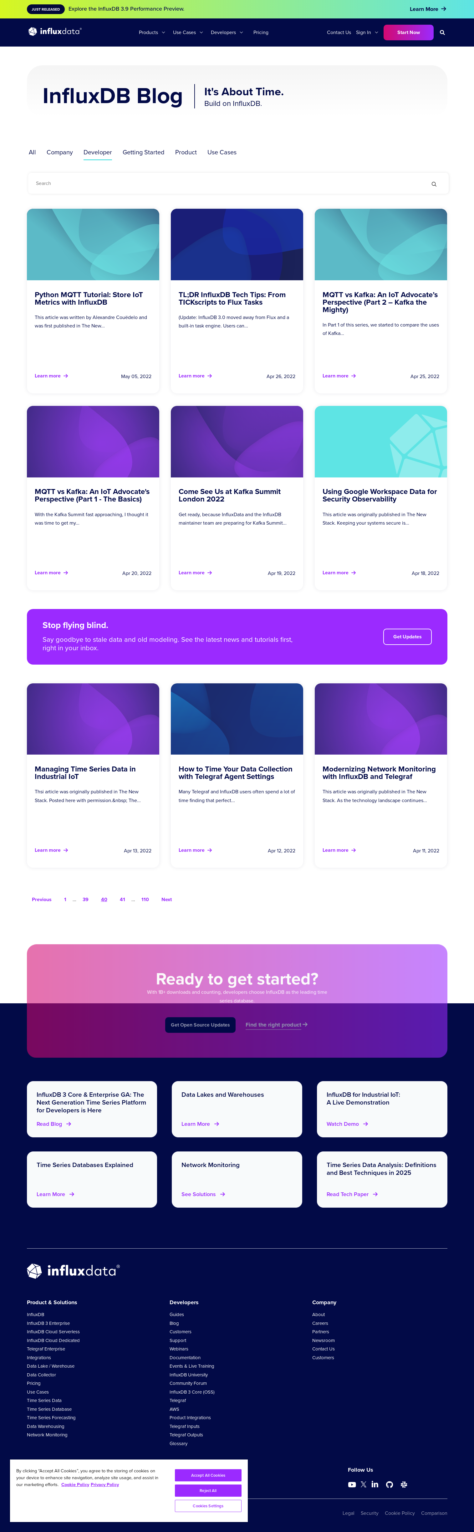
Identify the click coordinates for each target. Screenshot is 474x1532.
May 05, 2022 (136, 376)
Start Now (408, 32)
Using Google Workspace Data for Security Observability (380, 495)
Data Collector (41, 1374)
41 (122, 899)
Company (60, 152)
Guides (177, 1314)
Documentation (185, 1357)
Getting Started (144, 152)
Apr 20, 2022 (136, 573)
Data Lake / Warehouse (50, 1366)
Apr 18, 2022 (425, 573)
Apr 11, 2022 (426, 850)
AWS (174, 1409)
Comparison (434, 1513)
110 (145, 899)
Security (370, 1513)
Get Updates (407, 636)
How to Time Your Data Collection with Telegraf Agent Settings (236, 772)
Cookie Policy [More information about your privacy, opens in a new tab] (75, 1484)
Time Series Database (49, 1409)
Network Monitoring (47, 1434)
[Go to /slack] (404, 1484)
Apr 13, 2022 (137, 850)
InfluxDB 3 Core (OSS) (192, 1392)
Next (166, 899)
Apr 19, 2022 (281, 573)
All (32, 152)
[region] (129, 1491)
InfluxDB (35, 1314)
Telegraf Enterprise (46, 1348)
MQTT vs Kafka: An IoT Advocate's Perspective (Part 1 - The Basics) (92, 495)
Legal (348, 1513)
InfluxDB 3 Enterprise (48, 1323)
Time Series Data (44, 1400)
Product (186, 152)
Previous (42, 899)
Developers (223, 32)
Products (148, 32)
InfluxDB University (189, 1374)
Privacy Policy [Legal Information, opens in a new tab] (105, 1484)
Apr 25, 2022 (424, 376)
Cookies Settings (208, 1506)
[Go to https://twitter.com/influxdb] (363, 1485)
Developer (98, 152)
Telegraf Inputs (185, 1426)
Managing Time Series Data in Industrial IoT (85, 772)
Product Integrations (190, 1417)
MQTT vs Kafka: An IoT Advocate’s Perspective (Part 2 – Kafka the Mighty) (380, 302)
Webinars (179, 1348)
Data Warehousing (45, 1426)
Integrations (39, 1357)
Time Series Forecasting (51, 1417)
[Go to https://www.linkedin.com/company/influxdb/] (375, 1484)
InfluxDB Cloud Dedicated (53, 1340)
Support (178, 1340)
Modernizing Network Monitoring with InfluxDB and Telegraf (379, 772)
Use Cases (184, 32)
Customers (180, 1331)
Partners (320, 1331)
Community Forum (188, 1383)
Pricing (260, 32)
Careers (320, 1323)
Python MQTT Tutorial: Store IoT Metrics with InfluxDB (89, 298)
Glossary (178, 1443)
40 (104, 899)
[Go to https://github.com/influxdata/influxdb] (389, 1484)
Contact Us (339, 32)
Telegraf (178, 1400)
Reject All (208, 1491)
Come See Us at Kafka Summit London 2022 (230, 495)
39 (86, 899)
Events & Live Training (192, 1366)
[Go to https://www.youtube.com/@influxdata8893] (353, 1484)
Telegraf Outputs (186, 1434)
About (318, 1314)
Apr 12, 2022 (281, 850)
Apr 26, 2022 (281, 376)
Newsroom (323, 1340)
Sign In (363, 32)
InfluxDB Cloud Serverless (53, 1331)
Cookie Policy (400, 1513)
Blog (174, 1323)
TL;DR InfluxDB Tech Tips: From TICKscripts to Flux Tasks (232, 298)
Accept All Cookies (208, 1475)
